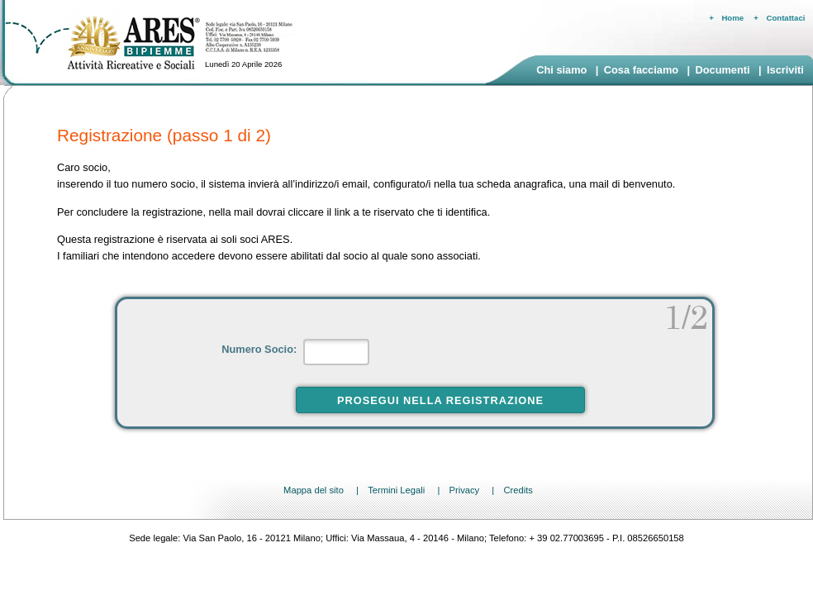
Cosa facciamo (641, 70)
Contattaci (786, 17)
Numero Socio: (260, 349)
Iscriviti (785, 70)
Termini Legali (396, 490)
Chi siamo (561, 70)
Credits (517, 490)
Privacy (464, 490)
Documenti (722, 70)
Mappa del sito (313, 490)
